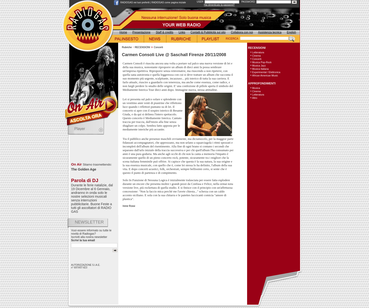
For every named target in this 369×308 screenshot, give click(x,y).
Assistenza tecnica (269, 32)
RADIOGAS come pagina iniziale (169, 2)
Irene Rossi (129, 205)
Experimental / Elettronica (266, 72)
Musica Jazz (259, 65)
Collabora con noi (242, 32)
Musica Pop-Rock (262, 62)
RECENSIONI (142, 47)
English (291, 32)
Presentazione (141, 32)
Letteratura (258, 52)
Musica (256, 88)
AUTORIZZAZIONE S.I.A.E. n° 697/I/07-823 (85, 266)
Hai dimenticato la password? (219, 5)
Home (123, 32)
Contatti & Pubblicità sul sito (208, 32)
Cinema (256, 55)
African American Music (265, 75)
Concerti (158, 47)
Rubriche (127, 47)
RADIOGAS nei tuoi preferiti (135, 2)
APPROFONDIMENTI (262, 83)
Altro (254, 97)
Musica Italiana (260, 68)
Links (182, 32)
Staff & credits (164, 32)
